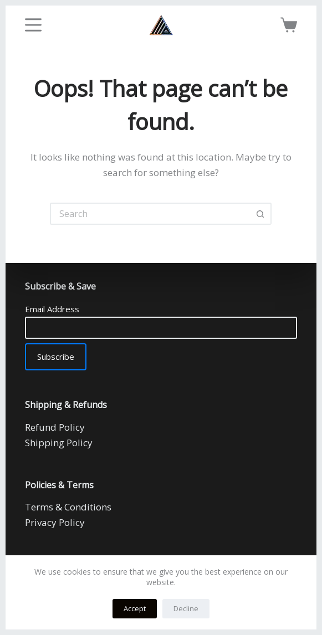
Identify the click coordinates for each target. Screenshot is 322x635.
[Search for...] (149, 214)
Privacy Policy (55, 522)
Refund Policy (55, 427)
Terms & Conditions (68, 506)
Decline (185, 608)
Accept (135, 608)
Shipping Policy (59, 442)
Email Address (52, 308)
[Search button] (260, 214)
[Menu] (33, 25)
